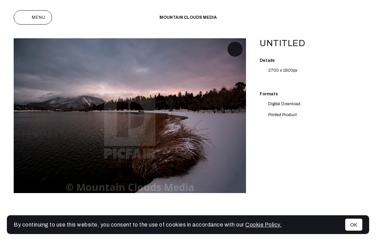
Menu (33, 17)
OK (354, 225)
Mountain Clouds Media (188, 17)
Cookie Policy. (263, 225)
